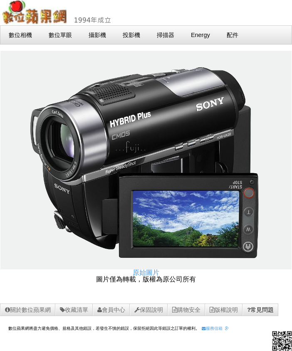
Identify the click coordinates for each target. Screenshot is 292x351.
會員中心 (111, 309)
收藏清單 (74, 309)
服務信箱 (212, 328)
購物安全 (186, 309)
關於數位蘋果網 (28, 309)
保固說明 (148, 309)
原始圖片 (146, 272)
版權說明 (224, 309)
